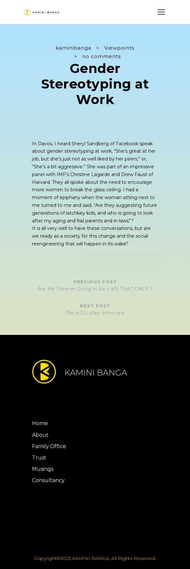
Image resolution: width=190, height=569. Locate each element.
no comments (101, 56)
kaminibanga (73, 48)
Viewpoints (119, 48)
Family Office (49, 446)
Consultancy (48, 480)
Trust (39, 458)
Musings (42, 469)
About (40, 435)
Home (40, 423)
